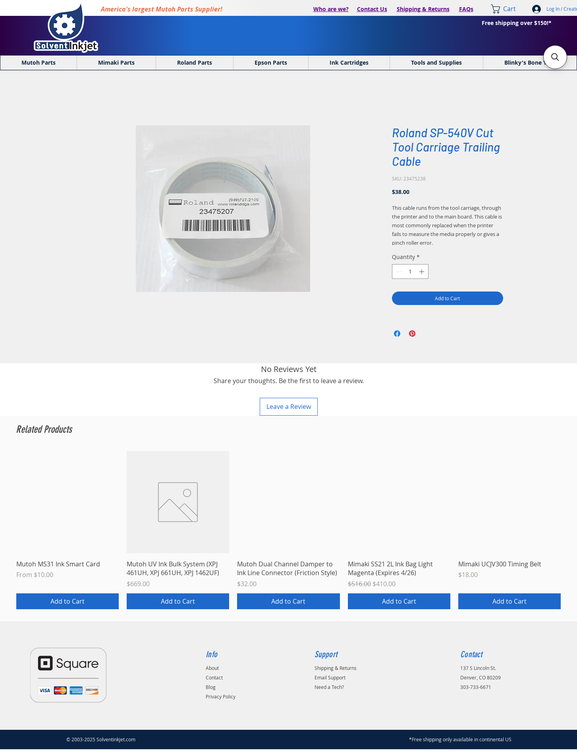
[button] (555, 57)
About (212, 668)
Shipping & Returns (423, 9)
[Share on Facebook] (397, 333)
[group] (288, 530)
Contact (214, 677)
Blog (211, 687)
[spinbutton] (410, 271)
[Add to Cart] (67, 601)
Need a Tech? (329, 687)
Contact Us (372, 9)
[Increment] (422, 271)
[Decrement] (398, 271)
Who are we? (331, 9)
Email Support (330, 677)
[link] (509, 8)
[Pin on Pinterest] (412, 333)
